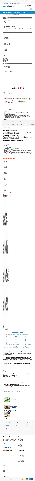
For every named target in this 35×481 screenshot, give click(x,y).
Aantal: (5, 119)
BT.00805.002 (5, 165)
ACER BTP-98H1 (23, 156)
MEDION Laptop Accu (7, 49)
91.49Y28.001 (5, 161)
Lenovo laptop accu (20, 439)
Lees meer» (5, 55)
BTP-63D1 (14, 148)
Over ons (4, 3)
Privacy (4, 471)
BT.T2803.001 (5, 166)
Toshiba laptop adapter (21, 461)
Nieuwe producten (9, 12)
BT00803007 (5, 172)
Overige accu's (5, 59)
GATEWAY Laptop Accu (7, 43)
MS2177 (5, 189)
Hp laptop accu (20, 438)
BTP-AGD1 (5, 178)
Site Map (4, 475)
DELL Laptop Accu (6, 42)
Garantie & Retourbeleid (6, 468)
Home (4, 12)
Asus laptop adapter (21, 455)
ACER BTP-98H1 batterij (16, 14)
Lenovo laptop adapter (21, 459)
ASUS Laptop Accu (6, 36)
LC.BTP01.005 (5, 183)
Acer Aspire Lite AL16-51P (7, 66)
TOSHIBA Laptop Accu (7, 48)
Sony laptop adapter (21, 460)
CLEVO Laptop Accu (6, 53)
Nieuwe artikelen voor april (15, 3)
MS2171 (5, 188)
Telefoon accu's (5, 58)
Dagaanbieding (19, 12)
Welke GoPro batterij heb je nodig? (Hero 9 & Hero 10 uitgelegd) (10, 411)
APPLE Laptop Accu (6, 38)
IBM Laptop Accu (6, 54)
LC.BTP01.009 (5, 184)
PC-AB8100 (5, 190)
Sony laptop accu (20, 440)
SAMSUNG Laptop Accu (7, 47)
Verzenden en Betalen (8, 3)
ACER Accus (11, 14)
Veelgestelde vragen (5, 469)
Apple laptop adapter (21, 453)
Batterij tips (4, 470)
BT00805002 (5, 173)
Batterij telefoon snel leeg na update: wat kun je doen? (10, 403)
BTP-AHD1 (17, 148)
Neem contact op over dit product (8, 93)
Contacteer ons (5, 474)
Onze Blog (23, 12)
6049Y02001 (5, 167)
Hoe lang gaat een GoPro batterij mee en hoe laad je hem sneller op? (10, 418)
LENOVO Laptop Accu (7, 44)
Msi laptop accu (20, 443)
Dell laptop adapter (20, 454)
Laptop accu (7, 14)
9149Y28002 (5, 171)
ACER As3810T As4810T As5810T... (8, 70)
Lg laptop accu (20, 445)
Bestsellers (14, 12)
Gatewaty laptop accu (21, 444)
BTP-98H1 (11, 148)
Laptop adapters (5, 60)
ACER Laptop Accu (6, 37)
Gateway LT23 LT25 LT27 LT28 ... (8, 71)
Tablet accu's (5, 57)
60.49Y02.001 (20, 148)
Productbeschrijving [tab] (6, 127)
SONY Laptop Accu (6, 50)
